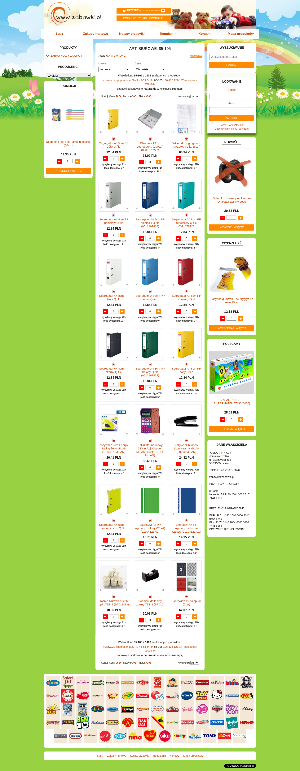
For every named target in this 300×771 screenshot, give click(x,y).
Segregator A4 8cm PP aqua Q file (150, 296)
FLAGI (54, 147)
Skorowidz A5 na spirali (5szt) (186, 606)
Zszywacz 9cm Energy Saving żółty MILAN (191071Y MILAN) (113, 452)
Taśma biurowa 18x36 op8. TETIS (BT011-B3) (114, 606)
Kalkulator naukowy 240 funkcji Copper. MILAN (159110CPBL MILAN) (150, 453)
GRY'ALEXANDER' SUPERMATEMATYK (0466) (232, 401)
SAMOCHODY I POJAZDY (65, 232)
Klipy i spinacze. (63, 72)
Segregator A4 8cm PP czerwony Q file (186, 296)
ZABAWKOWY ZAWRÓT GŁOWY (69, 55)
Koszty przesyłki (132, 34)
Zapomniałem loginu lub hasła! (232, 128)
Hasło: (232, 103)
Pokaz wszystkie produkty (143, 18)
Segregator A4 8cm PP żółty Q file (186, 373)
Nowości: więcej (231, 227)
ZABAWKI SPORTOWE (64, 249)
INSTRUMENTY (59, 160)
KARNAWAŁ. (58, 172)
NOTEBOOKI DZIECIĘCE (65, 210)
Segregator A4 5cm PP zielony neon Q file (113, 529)
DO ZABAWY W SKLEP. (64, 133)
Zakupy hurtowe (96, 34)
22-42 (135, 78)
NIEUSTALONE (59, 258)
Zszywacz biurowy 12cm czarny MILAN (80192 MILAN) (186, 452)
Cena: (138, 62)
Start (61, 34)
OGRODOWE (58, 214)
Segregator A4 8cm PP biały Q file (113, 296)
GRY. (53, 151)
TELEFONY (57, 236)
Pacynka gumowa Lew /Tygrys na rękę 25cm (231, 300)
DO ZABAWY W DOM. (63, 125)
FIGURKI (56, 142)
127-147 (179, 78)
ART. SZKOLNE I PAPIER (65, 98)
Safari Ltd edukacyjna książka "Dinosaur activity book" (232, 200)
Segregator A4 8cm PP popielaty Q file (113, 220)
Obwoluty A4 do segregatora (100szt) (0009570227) (150, 145)
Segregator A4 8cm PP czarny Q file (113, 373)
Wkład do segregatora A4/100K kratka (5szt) (186, 143)
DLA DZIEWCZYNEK (62, 116)
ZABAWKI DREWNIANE (64, 245)
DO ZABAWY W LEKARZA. (66, 120)
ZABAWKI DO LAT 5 (62, 241)
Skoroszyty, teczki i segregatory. (72, 81)
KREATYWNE (58, 185)
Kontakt (203, 34)
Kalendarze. (61, 64)
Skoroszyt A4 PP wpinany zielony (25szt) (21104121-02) (150, 531)
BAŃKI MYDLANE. (61, 103)
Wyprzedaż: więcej (232, 328)
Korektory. (59, 77)
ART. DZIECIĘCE (60, 94)
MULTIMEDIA (58, 206)
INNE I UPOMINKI (61, 155)
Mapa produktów (238, 34)
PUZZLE (55, 223)
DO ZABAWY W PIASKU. (65, 129)
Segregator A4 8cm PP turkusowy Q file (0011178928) (186, 222)
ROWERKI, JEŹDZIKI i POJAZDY (69, 228)
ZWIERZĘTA (58, 254)
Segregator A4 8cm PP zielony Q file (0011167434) (150, 375)
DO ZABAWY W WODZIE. (65, 138)
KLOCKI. (55, 176)
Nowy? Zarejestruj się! (231, 124)
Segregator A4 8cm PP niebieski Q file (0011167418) (150, 222)
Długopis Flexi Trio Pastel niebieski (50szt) (68, 353)
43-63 (143, 78)
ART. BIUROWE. (60, 59)
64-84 (150, 78)
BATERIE (56, 107)
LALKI (54, 197)
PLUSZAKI (57, 219)
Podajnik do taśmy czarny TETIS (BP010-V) (150, 608)
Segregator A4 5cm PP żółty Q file (113, 143)
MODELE (56, 201)
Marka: (102, 62)
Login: (232, 89)
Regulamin (167, 34)
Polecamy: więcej (232, 429)
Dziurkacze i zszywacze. (67, 68)
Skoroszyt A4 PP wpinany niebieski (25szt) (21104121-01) (186, 531)
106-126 (168, 78)
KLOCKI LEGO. (59, 181)
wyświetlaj (184, 95)
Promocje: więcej (68, 381)
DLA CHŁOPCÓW (61, 112)
